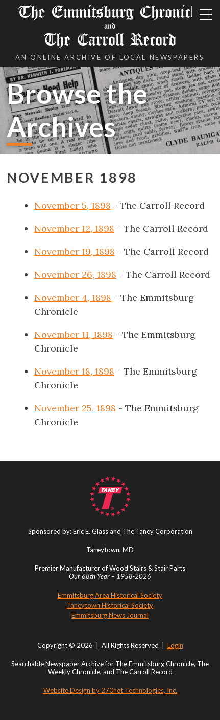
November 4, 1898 (72, 297)
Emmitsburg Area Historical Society (110, 595)
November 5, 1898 (72, 205)
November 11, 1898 (73, 334)
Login (175, 645)
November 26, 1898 (75, 274)
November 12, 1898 (74, 228)
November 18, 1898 (74, 371)
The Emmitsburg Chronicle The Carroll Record (110, 26)
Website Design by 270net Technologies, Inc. (110, 690)
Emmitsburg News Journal (110, 615)
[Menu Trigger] (206, 14)
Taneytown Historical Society (110, 605)
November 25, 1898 (75, 408)
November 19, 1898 (74, 251)
